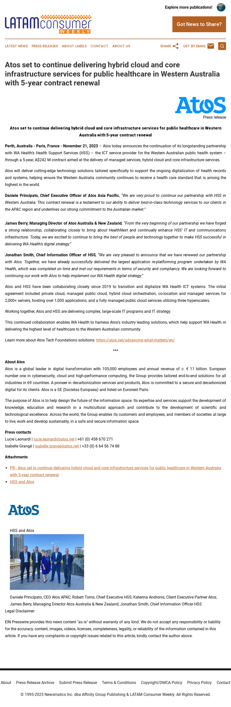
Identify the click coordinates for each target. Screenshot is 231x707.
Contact (99, 46)
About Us (121, 46)
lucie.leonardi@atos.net (54, 439)
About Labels (74, 46)
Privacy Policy (199, 682)
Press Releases (45, 46)
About (6, 682)
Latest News (16, 46)
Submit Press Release (78, 682)
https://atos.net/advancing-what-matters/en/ (135, 340)
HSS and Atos (22, 481)
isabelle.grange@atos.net (57, 446)
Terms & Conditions (119, 682)
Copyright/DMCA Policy (161, 682)
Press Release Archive (35, 682)
